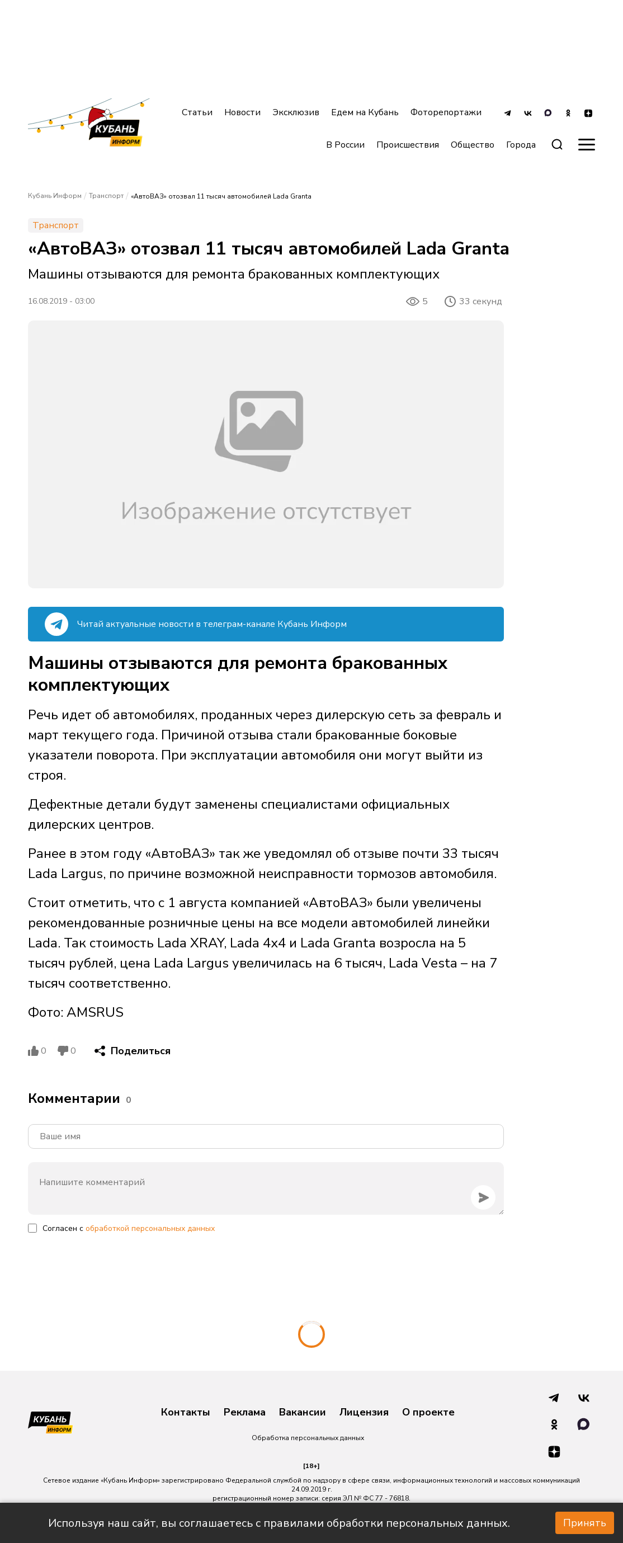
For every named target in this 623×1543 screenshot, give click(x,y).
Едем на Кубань (365, 112)
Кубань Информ (55, 195)
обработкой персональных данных (150, 1228)
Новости (242, 112)
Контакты (185, 1413)
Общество (472, 145)
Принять (584, 1523)
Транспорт (106, 195)
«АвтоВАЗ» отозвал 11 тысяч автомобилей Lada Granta (221, 196)
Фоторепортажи (446, 112)
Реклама (245, 1413)
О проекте (428, 1413)
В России (345, 145)
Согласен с (129, 1228)
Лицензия (364, 1413)
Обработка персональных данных (308, 1438)
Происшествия (407, 145)
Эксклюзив (295, 112)
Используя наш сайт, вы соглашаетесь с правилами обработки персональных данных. (279, 1523)
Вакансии (302, 1413)
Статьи (197, 112)
